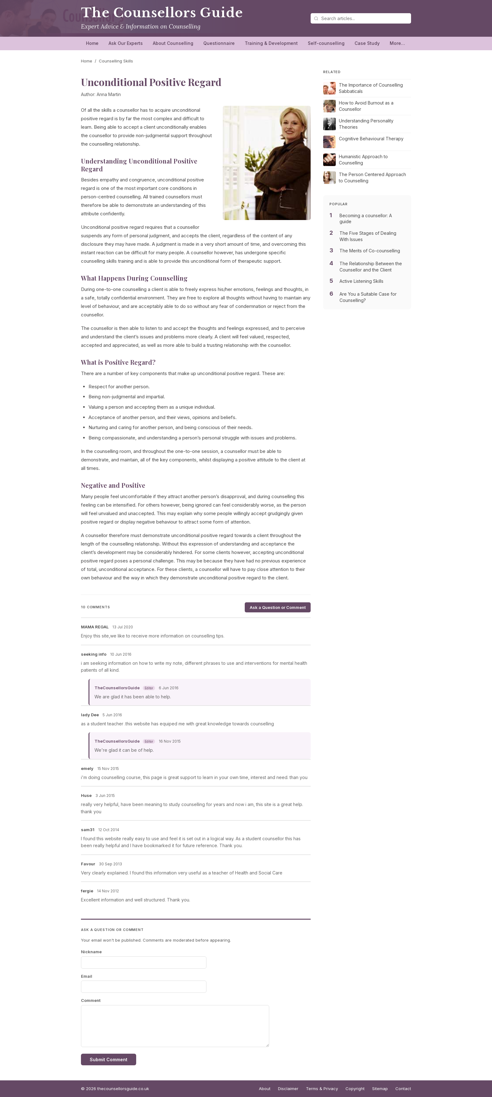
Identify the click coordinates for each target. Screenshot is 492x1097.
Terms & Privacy (322, 1088)
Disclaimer (288, 1088)
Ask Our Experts (126, 43)
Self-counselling (326, 43)
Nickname (91, 951)
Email (86, 976)
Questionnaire (219, 43)
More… (397, 43)
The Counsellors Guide (162, 13)
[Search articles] (361, 18)
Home (92, 43)
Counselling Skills (116, 60)
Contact (403, 1088)
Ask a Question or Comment (278, 607)
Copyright (355, 1088)
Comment (90, 1000)
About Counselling (173, 43)
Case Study (367, 43)
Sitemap (380, 1088)
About (264, 1088)
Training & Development (271, 43)
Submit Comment (108, 1059)
